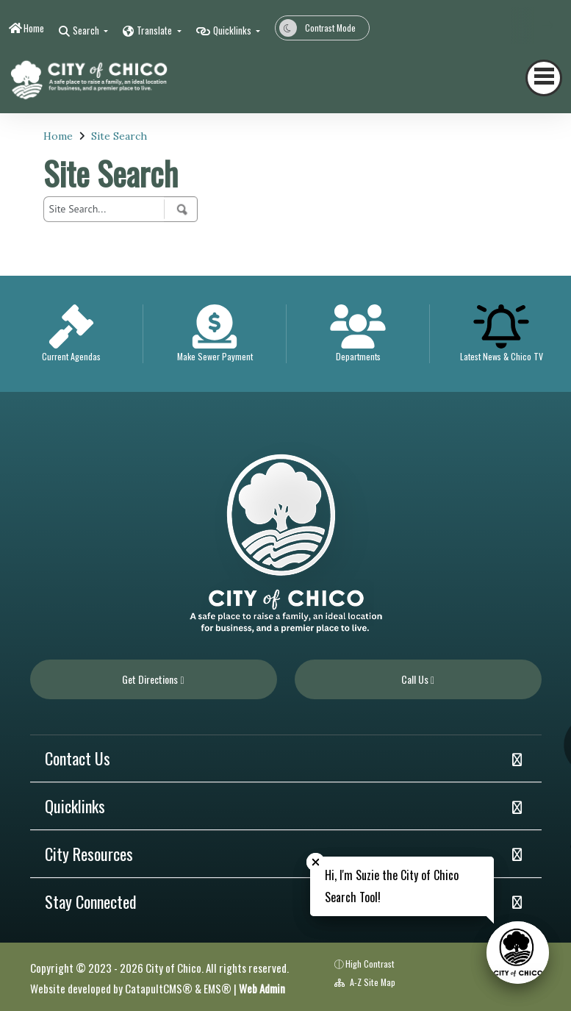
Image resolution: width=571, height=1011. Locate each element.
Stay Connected (91, 901)
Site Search (119, 136)
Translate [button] (155, 30)
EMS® (217, 988)
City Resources (89, 853)
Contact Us (77, 758)
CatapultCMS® (159, 988)
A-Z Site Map (364, 982)
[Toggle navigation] (543, 78)
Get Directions (153, 679)
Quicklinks (75, 806)
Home (34, 28)
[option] (71, 334)
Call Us (417, 679)
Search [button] (87, 30)
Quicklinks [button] (233, 30)
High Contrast (370, 964)
